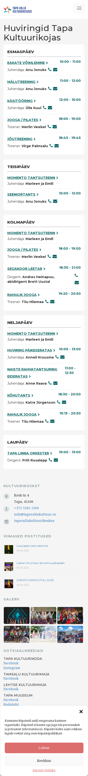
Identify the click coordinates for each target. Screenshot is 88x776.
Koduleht (11, 704)
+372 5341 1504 (26, 508)
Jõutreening (21, 139)
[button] (81, 711)
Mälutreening (23, 82)
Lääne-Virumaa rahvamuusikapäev (40, 563)
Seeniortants (23, 194)
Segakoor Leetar (26, 269)
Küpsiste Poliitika (44, 770)
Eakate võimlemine (27, 63)
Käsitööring (21, 101)
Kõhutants (20, 395)
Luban (44, 748)
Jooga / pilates (24, 120)
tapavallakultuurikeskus (34, 521)
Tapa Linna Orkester (29, 453)
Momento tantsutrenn (32, 178)
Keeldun (44, 761)
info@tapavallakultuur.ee (35, 514)
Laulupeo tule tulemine (32, 546)
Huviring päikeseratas (31, 350)
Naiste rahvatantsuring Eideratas (32, 372)
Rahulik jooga (23, 295)
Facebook (11, 663)
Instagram (12, 668)
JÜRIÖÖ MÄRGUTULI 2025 (35, 580)
